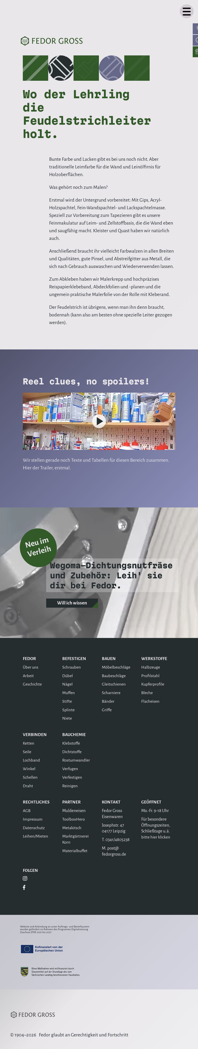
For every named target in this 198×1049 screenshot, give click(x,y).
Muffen (69, 692)
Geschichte (32, 684)
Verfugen (70, 768)
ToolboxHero (73, 819)
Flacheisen (150, 701)
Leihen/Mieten (36, 836)
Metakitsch (72, 828)
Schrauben (71, 667)
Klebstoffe (71, 743)
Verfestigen (72, 777)
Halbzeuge (151, 667)
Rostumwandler (76, 760)
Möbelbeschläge (116, 667)
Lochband (31, 760)
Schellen (30, 777)
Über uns (31, 667)
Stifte (67, 701)
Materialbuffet (75, 850)
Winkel (29, 768)
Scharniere (111, 692)
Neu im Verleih (37, 541)
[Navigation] (187, 11)
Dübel (67, 676)
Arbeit (28, 676)
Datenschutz (34, 828)
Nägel (67, 684)
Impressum (33, 819)
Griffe (107, 710)
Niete (67, 718)
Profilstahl (150, 676)
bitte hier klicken (156, 837)
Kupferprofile (153, 684)
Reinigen (70, 786)
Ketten (29, 743)
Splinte (68, 710)
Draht (28, 786)
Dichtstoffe (72, 752)
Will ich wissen (72, 607)
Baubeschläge (114, 676)
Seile (27, 752)
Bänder (108, 701)
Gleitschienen (114, 684)
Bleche (147, 692)
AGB (27, 810)
